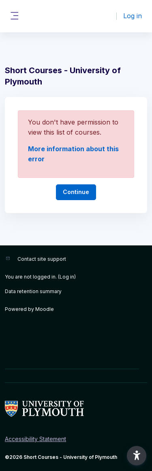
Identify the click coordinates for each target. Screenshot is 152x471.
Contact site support (41, 259)
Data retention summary (33, 291)
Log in (132, 16)
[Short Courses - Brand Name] (76, 409)
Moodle (44, 309)
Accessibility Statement (35, 438)
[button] (136, 455)
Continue (76, 191)
